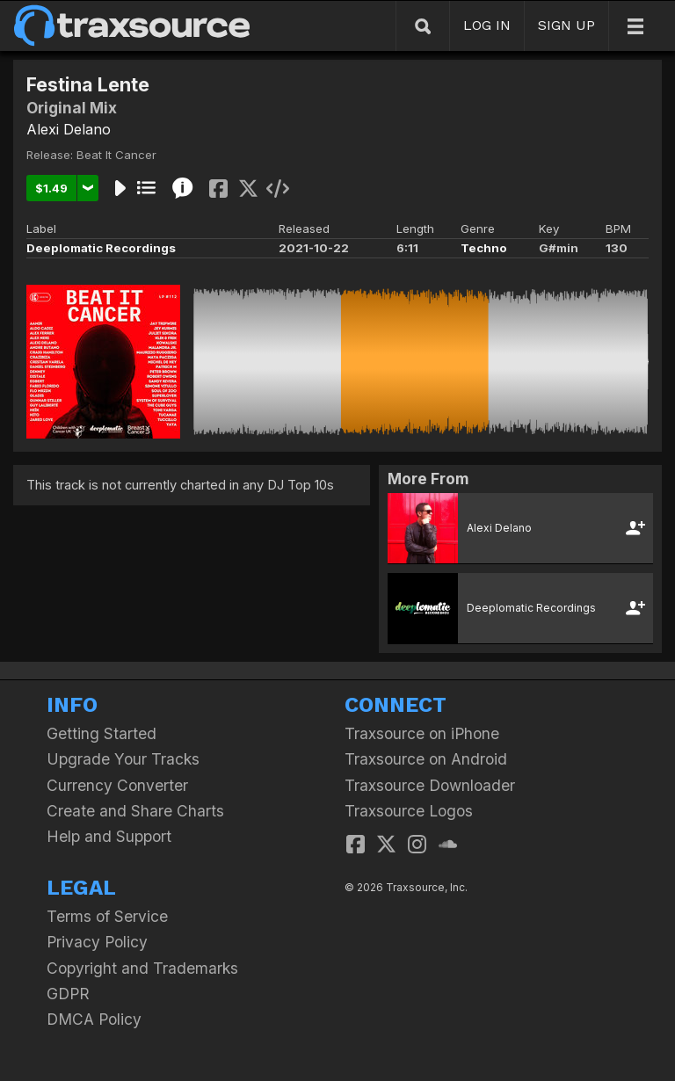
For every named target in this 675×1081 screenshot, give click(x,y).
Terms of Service (107, 916)
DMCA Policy (94, 1019)
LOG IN (487, 25)
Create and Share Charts (135, 811)
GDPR (68, 993)
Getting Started (101, 733)
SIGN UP (566, 25)
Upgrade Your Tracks (123, 759)
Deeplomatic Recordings (101, 248)
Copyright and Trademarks (142, 968)
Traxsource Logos (409, 811)
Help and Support (109, 836)
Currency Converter (117, 785)
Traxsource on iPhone (422, 733)
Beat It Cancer (116, 155)
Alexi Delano (68, 129)
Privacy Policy (97, 941)
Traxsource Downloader (430, 785)
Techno (484, 248)
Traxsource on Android (426, 759)
